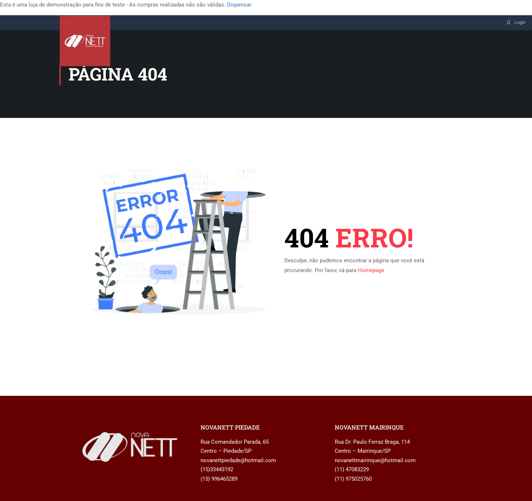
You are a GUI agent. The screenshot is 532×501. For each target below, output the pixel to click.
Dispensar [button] (239, 4)
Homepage (371, 270)
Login (519, 22)
